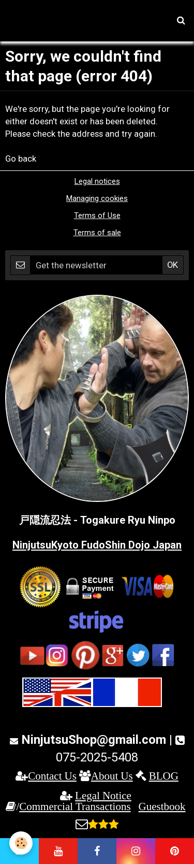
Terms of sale (97, 232)
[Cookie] (21, 843)
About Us (112, 775)
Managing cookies (97, 198)
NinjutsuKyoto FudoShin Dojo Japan (97, 545)
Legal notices (97, 181)
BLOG (163, 775)
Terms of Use (97, 215)
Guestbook (162, 806)
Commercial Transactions (74, 806)
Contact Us (52, 775)
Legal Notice (103, 795)
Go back (20, 158)
